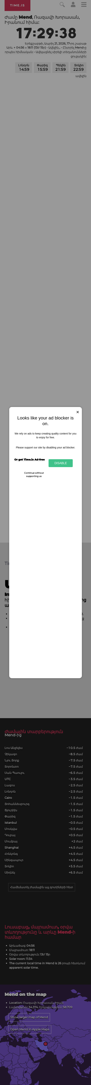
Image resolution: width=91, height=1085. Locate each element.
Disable (61, 463)
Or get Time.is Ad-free (29, 459)
